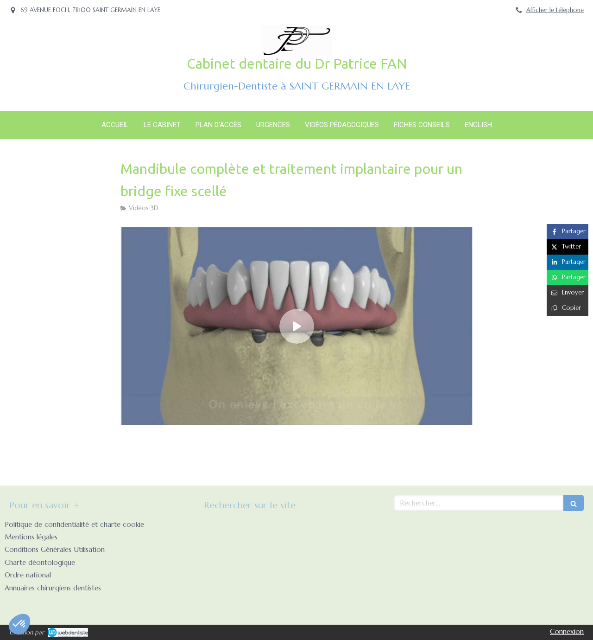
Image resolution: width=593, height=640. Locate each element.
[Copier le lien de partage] (567, 308)
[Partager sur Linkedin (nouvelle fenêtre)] (567, 262)
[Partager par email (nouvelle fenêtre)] (567, 293)
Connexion (567, 631)
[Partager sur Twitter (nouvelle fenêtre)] (567, 247)
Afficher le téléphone (555, 10)
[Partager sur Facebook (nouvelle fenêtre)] (567, 231)
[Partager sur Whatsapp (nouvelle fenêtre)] (567, 277)
